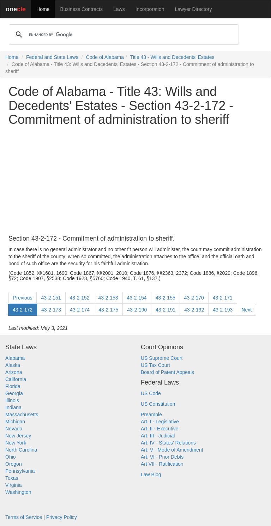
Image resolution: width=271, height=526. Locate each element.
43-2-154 (137, 298)
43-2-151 (51, 298)
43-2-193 (223, 310)
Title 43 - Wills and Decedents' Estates (172, 57)
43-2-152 (80, 298)
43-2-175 (108, 310)
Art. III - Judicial (158, 436)
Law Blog (151, 474)
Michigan (15, 421)
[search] (123, 34)
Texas (11, 478)
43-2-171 (223, 298)
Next (246, 310)
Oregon (13, 464)
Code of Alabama (105, 57)
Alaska (12, 365)
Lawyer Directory (193, 9)
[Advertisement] (135, 181)
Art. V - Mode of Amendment (172, 450)
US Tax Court (155, 365)
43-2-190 (137, 310)
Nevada (13, 428)
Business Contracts (81, 9)
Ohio (10, 457)
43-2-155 (165, 298)
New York (15, 443)
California (15, 379)
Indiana (13, 407)
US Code (151, 393)
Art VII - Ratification (162, 464)
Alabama (15, 358)
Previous (22, 298)
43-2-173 (51, 310)
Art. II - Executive (160, 428)
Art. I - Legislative (160, 421)
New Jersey (18, 436)
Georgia (14, 393)
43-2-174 (80, 310)
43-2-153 (108, 298)
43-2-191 (165, 310)
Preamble (151, 414)
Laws (119, 9)
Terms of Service (23, 517)
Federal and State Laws (52, 57)
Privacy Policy (61, 517)
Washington (18, 492)
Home (42, 9)
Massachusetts (21, 414)
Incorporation (150, 9)
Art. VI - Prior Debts (162, 457)
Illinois (12, 400)
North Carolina (21, 450)
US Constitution (158, 404)
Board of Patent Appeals (167, 372)
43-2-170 (194, 298)
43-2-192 (194, 310)
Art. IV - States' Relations (168, 443)
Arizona (13, 372)
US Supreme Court (161, 358)
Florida (12, 386)
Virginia (13, 485)
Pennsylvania (20, 471)
